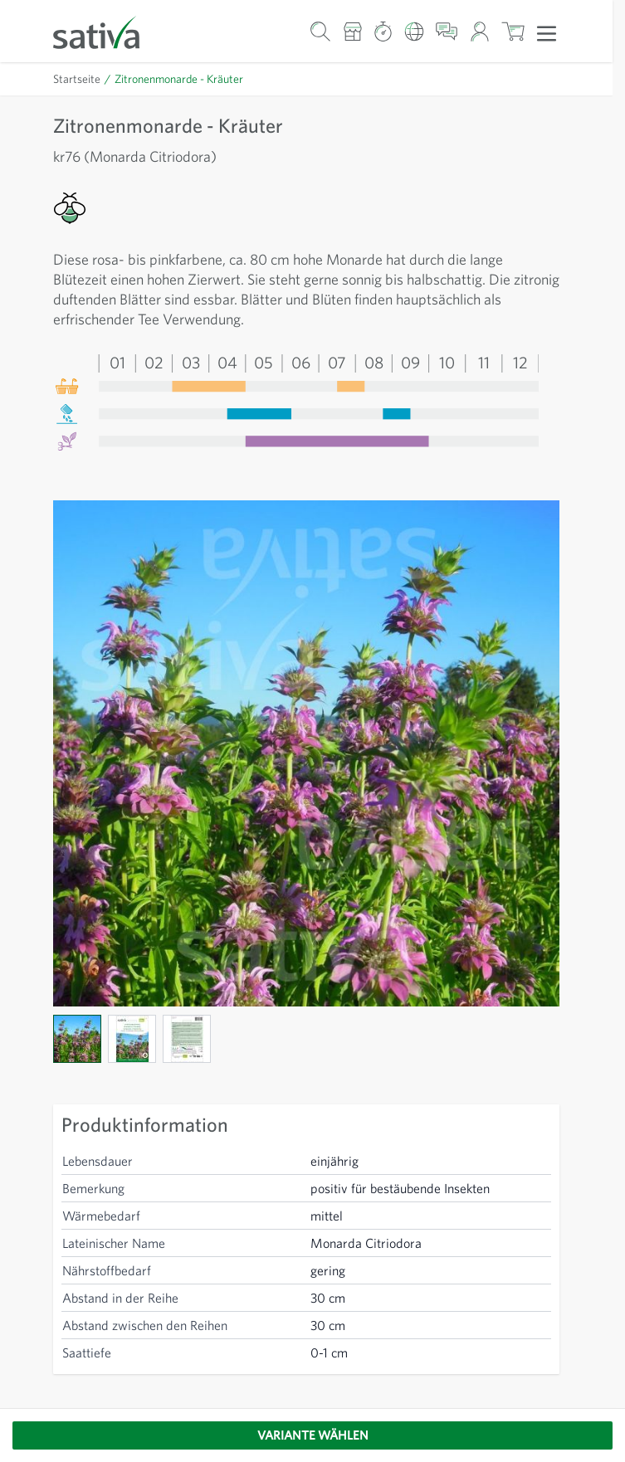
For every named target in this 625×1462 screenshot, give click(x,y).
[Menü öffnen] (546, 32)
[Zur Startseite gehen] (107, 31)
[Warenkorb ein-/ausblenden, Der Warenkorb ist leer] (513, 31)
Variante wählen (313, 1435)
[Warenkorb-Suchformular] (321, 31)
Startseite (76, 78)
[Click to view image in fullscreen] (306, 753)
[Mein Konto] (479, 31)
